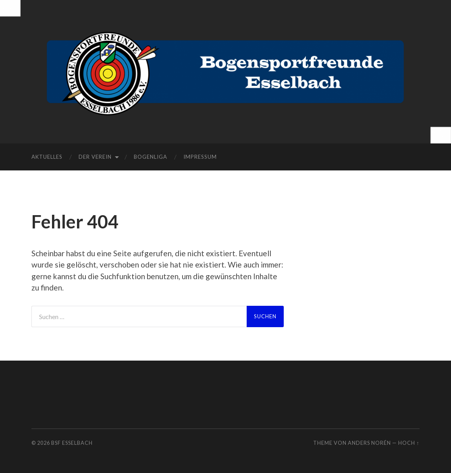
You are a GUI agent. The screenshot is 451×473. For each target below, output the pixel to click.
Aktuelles (46, 157)
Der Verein (95, 157)
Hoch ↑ (408, 443)
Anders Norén (369, 443)
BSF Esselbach (72, 443)
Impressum (200, 157)
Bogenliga (150, 157)
